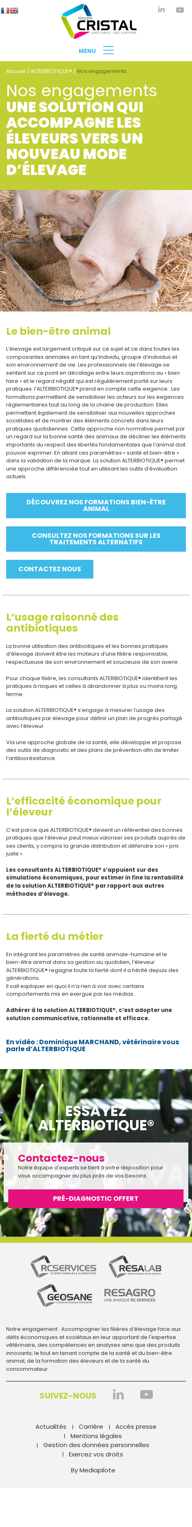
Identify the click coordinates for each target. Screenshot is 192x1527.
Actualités (50, 1426)
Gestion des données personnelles (96, 1445)
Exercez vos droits (96, 1454)
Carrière (91, 1426)
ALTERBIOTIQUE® (51, 71)
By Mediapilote (93, 1470)
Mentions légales (96, 1436)
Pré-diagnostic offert (96, 1198)
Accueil (16, 71)
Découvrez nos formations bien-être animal (96, 505)
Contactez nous (49, 569)
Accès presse (136, 1426)
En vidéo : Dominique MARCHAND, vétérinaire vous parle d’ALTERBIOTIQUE (92, 1045)
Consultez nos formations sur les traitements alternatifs (96, 539)
